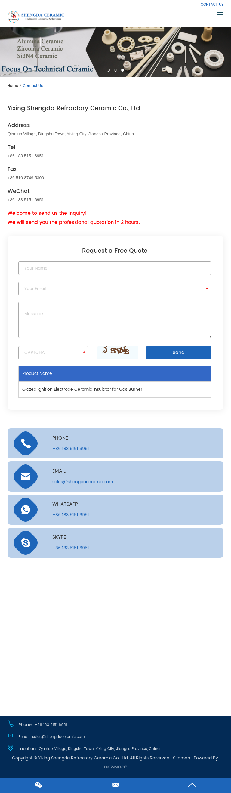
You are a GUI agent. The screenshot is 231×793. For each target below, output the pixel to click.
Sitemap (181, 757)
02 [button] (115, 70)
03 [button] (122, 70)
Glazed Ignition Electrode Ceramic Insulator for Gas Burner (82, 389)
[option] (115, 50)
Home (13, 86)
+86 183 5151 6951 (70, 514)
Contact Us (212, 5)
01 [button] (108, 70)
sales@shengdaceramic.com (82, 481)
